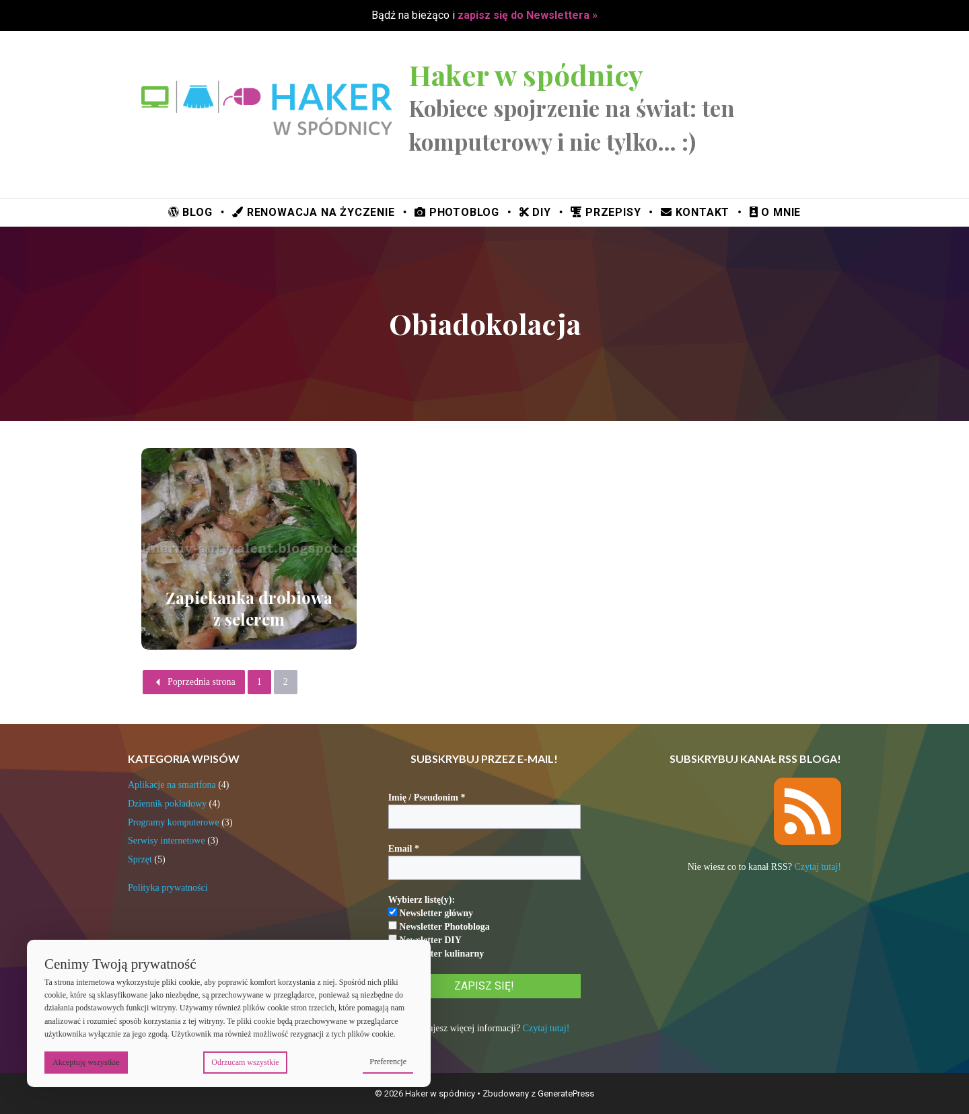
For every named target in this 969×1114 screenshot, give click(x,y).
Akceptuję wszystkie (86, 1062)
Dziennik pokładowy (167, 804)
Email (403, 849)
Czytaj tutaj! (546, 1028)
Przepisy (606, 212)
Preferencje (387, 1061)
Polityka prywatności (168, 888)
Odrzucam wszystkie (245, 1062)
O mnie (775, 212)
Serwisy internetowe (166, 841)
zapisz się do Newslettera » (528, 15)
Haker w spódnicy (525, 75)
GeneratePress (566, 1093)
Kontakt (695, 212)
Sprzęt (140, 859)
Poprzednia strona (194, 682)
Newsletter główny (430, 912)
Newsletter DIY (425, 939)
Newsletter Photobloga (439, 926)
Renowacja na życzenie (313, 212)
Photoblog (457, 212)
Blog (190, 212)
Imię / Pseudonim (427, 797)
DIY (535, 212)
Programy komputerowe (173, 822)
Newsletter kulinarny (436, 953)
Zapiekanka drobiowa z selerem (249, 608)
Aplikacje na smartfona (172, 785)
